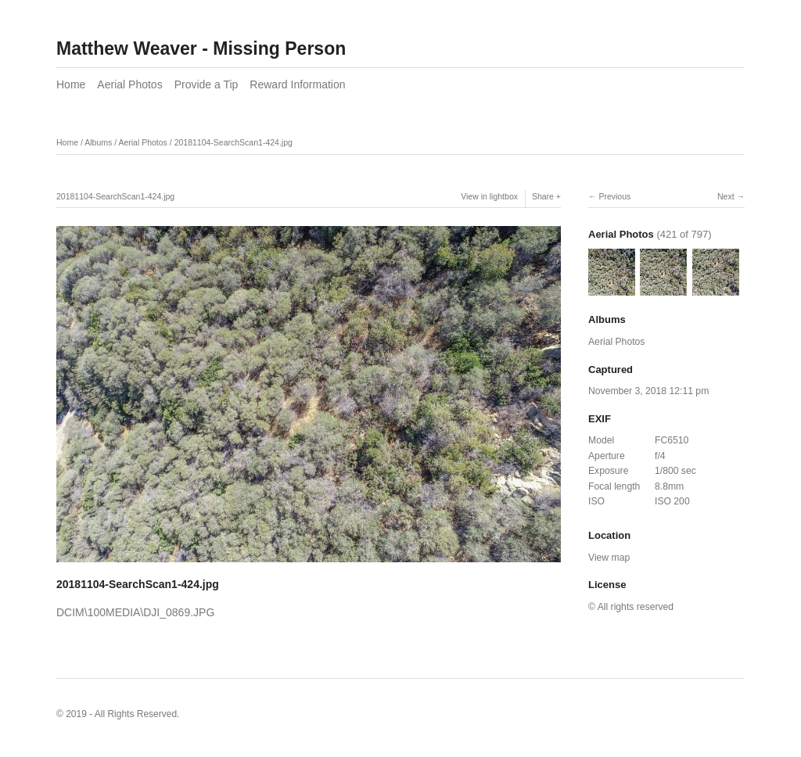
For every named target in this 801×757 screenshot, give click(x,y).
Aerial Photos (129, 84)
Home (70, 84)
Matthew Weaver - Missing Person (201, 48)
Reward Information (297, 84)
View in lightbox (489, 196)
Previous (614, 196)
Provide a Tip (206, 84)
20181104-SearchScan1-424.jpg (233, 142)
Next (726, 196)
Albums (98, 142)
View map (609, 557)
